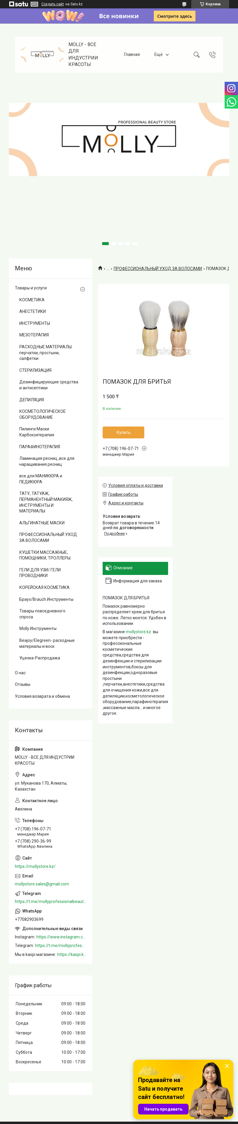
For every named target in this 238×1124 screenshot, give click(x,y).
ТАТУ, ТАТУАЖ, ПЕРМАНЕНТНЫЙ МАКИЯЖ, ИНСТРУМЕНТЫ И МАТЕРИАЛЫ (46, 502)
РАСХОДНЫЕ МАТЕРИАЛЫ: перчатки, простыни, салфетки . (46, 352)
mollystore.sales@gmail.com (42, 884)
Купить (124, 432)
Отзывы (22, 684)
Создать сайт (52, 4)
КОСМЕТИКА (32, 299)
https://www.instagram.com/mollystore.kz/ (61, 937)
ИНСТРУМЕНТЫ (34, 323)
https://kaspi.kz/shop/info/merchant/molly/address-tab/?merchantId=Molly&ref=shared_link (71, 954)
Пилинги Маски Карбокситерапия (36, 432)
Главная (132, 54)
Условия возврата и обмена (42, 696)
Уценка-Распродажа (39, 658)
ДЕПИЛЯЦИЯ (31, 399)
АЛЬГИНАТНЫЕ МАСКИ (42, 523)
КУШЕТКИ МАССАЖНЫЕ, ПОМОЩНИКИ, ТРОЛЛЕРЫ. (45, 555)
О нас (20, 672)
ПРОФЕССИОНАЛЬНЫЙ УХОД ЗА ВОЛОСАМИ (158, 268)
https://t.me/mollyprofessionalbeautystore (50, 901)
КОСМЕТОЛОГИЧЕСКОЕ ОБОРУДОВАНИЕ (42, 414)
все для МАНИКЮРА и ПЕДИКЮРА (40, 479)
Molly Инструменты (38, 628)
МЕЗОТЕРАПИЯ (34, 335)
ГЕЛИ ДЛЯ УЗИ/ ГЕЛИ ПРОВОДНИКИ (40, 573)
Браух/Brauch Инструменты (46, 599)
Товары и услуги (31, 288)
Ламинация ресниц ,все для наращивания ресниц (46, 461)
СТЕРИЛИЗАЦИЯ (35, 370)
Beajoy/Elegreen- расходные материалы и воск (47, 643)
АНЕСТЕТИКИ (32, 311)
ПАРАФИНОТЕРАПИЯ (39, 446)
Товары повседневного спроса (42, 614)
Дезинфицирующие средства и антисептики (48, 385)
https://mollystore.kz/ (35, 866)
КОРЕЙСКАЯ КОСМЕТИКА (44, 587)
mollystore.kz (138, 631)
